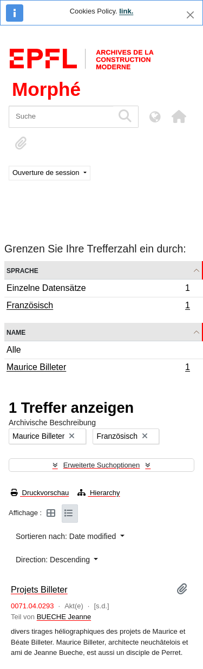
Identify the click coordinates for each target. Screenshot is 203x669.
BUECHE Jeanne (64, 617)
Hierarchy (98, 493)
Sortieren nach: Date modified (67, 536)
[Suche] (61, 117)
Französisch (98, 306)
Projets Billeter (39, 589)
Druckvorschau (40, 493)
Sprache (22, 270)
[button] (179, 116)
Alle (13, 349)
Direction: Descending (54, 559)
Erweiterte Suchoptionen (101, 465)
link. (126, 11)
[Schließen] (190, 15)
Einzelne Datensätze (98, 289)
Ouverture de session (46, 172)
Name (15, 332)
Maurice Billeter (98, 368)
